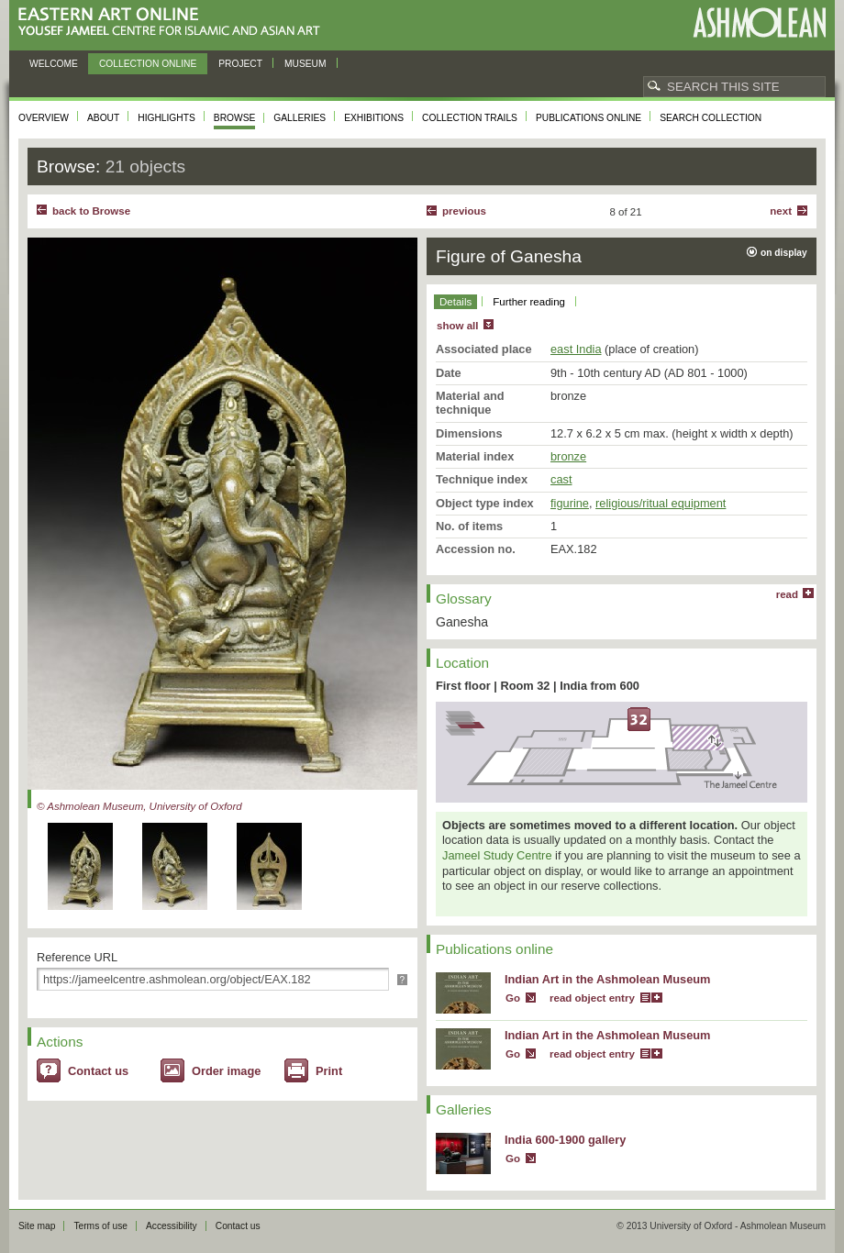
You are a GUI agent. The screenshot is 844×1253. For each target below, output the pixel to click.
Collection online (147, 64)
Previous (464, 210)
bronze (568, 456)
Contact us (98, 1071)
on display (784, 253)
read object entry (592, 998)
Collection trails (469, 118)
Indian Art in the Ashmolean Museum (607, 979)
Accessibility (171, 1226)
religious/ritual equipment (660, 503)
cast (561, 479)
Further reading (529, 301)
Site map (36, 1226)
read (787, 594)
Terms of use (100, 1226)
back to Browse (91, 210)
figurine (569, 503)
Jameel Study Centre (497, 855)
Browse (235, 118)
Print (329, 1071)
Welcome (53, 64)
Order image (226, 1071)
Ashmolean (759, 22)
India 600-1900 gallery (565, 1140)
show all (457, 325)
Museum (305, 64)
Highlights (166, 118)
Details (455, 301)
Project (240, 64)
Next (781, 210)
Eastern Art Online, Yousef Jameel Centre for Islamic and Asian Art (173, 22)
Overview (43, 118)
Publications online (588, 118)
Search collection (710, 118)
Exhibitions (374, 118)
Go (512, 998)
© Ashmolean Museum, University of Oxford (139, 806)
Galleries (299, 118)
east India (576, 349)
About (103, 118)
